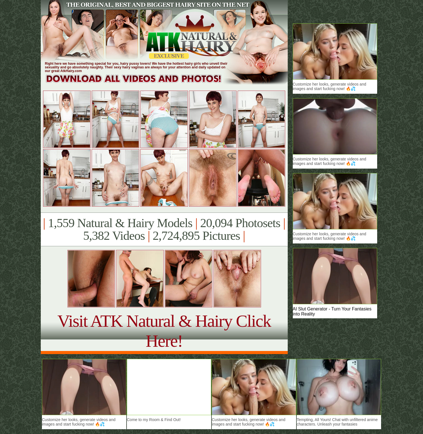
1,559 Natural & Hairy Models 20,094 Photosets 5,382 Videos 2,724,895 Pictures (164, 229)
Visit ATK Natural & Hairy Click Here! (164, 330)
